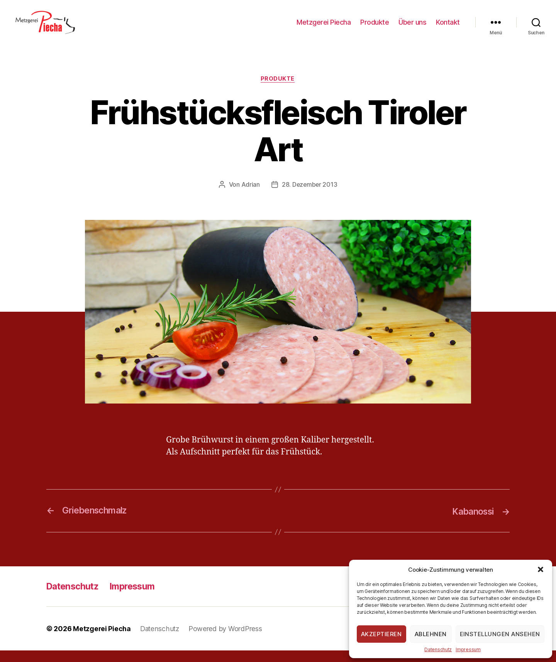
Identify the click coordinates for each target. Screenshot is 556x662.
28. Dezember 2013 (309, 196)
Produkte (374, 28)
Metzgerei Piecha (324, 28)
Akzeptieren (381, 634)
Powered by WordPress (227, 640)
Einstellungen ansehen (500, 634)
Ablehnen (431, 634)
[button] (540, 569)
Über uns (412, 28)
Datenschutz (438, 649)
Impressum (468, 649)
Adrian (250, 196)
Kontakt (448, 28)
